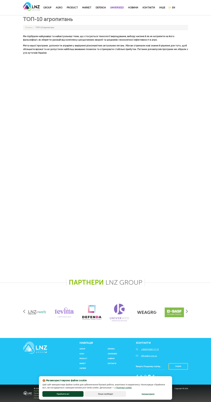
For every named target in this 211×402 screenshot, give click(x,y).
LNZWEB (82, 368)
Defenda (111, 349)
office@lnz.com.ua (149, 356)
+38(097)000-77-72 (150, 349)
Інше (162, 7)
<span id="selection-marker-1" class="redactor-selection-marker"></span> (64, 186)
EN (173, 7)
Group (47, 7)
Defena (101, 7)
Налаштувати (148, 394)
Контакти (149, 7)
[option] (37, 312)
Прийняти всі (63, 394)
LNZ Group (31, 8)
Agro (59, 7)
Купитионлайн (184, 8)
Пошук (178, 366)
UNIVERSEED (117, 7)
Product (72, 7)
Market (86, 7)
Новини (133, 7)
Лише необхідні (105, 394)
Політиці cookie (124, 387)
